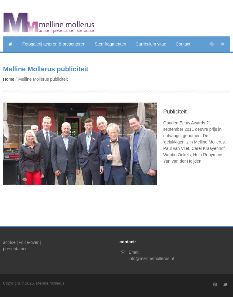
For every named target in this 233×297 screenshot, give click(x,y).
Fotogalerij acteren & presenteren (54, 44)
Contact (183, 44)
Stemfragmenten (110, 44)
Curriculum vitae (151, 44)
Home (8, 79)
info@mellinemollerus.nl (151, 258)
